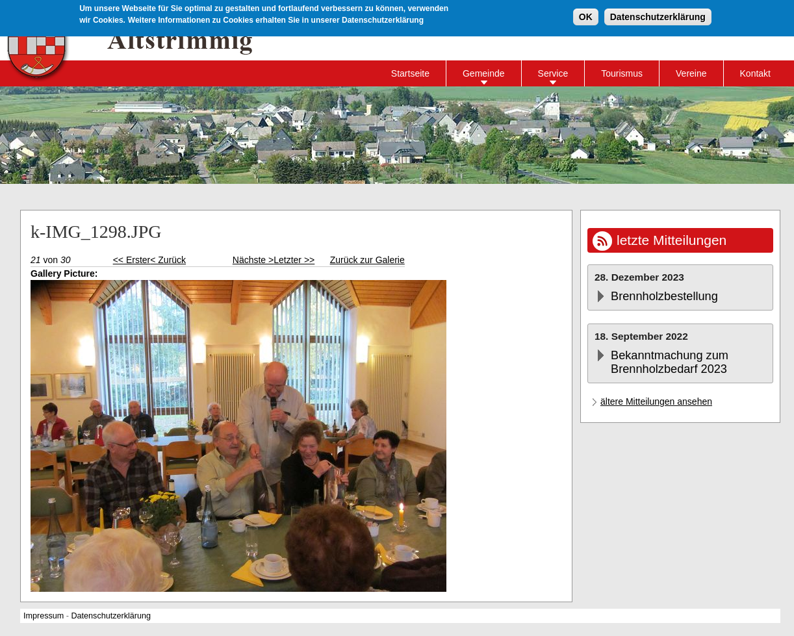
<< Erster (132, 260)
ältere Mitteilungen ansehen (656, 401)
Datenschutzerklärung (658, 15)
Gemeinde (484, 73)
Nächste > (253, 260)
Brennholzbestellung (664, 296)
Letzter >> (294, 260)
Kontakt (755, 73)
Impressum (43, 615)
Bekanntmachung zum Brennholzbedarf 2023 (669, 362)
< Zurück (168, 260)
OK (586, 15)
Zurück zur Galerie (367, 260)
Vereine (691, 73)
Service (553, 73)
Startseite (410, 73)
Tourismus (622, 73)
